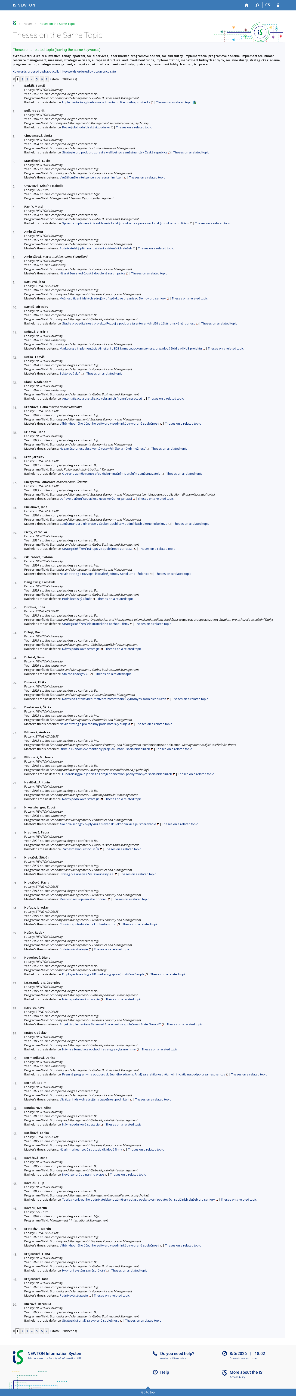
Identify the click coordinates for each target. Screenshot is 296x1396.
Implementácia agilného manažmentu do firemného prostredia (106, 102)
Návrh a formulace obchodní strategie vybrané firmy (99, 1049)
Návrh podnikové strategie (81, 649)
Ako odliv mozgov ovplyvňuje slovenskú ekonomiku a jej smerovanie (108, 824)
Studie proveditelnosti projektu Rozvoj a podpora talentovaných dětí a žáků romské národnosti (128, 323)
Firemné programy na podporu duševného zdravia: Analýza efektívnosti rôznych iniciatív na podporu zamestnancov (143, 1074)
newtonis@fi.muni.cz (173, 1358)
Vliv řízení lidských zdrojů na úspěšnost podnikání (94, 1099)
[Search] (257, 5)
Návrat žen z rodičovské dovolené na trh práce (92, 273)
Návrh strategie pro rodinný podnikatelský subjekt (95, 724)
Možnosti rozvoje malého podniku (83, 899)
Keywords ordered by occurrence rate (89, 71)
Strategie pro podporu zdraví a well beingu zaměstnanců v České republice (114, 152)
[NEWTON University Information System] (24, 5)
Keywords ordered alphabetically (36, 71)
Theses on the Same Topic (56, 24)
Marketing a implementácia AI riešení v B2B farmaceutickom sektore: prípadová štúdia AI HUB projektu (131, 348)
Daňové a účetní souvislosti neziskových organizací (96, 498)
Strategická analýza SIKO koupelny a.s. (87, 874)
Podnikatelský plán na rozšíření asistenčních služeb (96, 248)
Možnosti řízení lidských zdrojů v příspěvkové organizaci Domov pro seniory (113, 298)
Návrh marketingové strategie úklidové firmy (91, 1149)
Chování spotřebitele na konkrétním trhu (88, 924)
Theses (27, 24)
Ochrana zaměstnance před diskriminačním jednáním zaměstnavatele (111, 473)
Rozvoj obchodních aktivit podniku (86, 127)
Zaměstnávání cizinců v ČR (80, 849)
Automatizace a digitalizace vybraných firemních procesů (102, 398)
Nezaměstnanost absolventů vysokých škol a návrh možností (102, 448)
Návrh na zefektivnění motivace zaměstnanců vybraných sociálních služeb (114, 699)
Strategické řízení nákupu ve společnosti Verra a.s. (97, 549)
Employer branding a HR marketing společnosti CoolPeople (103, 974)
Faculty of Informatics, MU (65, 1358)
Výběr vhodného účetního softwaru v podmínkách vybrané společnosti (109, 423)
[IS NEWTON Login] (278, 5)
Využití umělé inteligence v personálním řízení (91, 177)
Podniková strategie (74, 949)
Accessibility (237, 1377)
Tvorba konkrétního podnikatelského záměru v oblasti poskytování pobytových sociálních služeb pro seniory (138, 1199)
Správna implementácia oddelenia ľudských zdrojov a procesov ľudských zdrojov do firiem (125, 223)
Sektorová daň (70, 373)
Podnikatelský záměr (77, 599)
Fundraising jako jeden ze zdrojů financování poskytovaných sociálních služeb (117, 774)
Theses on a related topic (174, 102)
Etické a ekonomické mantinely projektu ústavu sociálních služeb (105, 749)
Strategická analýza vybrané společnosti (90, 1320)
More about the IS (246, 1372)
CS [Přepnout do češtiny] (267, 4)
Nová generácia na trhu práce (83, 1174)
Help (164, 1372)
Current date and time (243, 1358)
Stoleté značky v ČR (75, 674)
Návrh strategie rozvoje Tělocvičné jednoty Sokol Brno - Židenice (104, 574)
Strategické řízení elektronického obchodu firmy (95, 624)
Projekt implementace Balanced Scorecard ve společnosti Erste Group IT (110, 1024)
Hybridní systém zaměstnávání (83, 1270)
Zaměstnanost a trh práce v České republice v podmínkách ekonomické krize (113, 524)
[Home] (247, 5)
